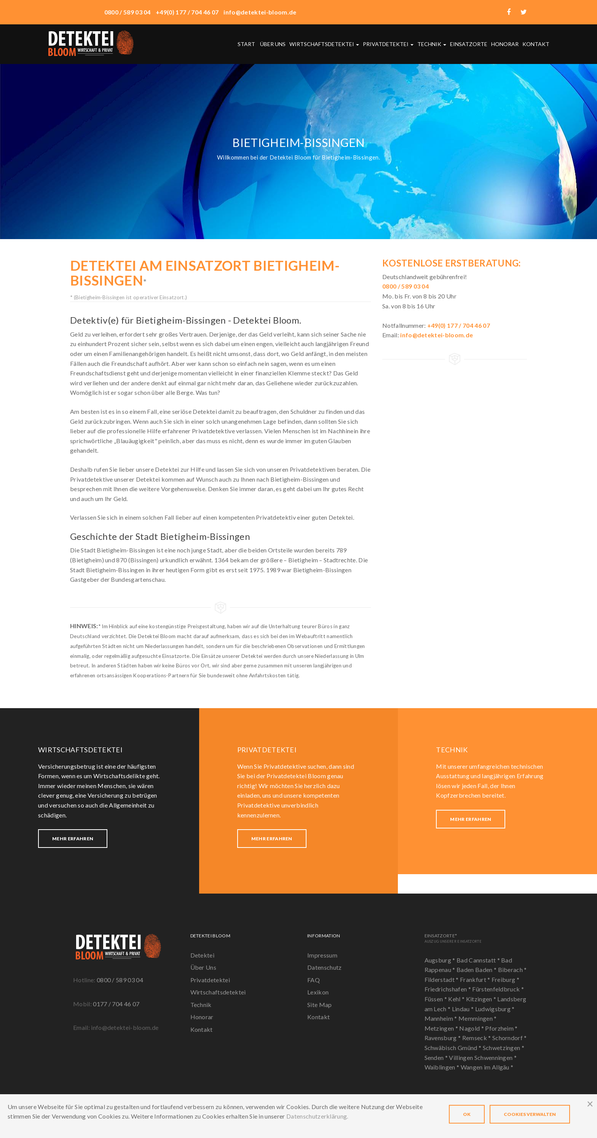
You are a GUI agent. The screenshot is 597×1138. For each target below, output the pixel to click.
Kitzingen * (482, 998)
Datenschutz (324, 967)
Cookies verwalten (530, 1114)
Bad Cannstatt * (479, 960)
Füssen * (437, 998)
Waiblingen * (443, 1067)
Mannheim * (442, 1018)
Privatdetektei (388, 44)
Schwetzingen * (503, 1047)
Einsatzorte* (453, 938)
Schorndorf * (509, 1037)
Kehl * (457, 998)
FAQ (313, 979)
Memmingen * (477, 1018)
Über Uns (203, 967)
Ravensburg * (443, 1037)
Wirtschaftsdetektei (324, 44)
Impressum (322, 955)
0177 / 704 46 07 (116, 1003)
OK (467, 1114)
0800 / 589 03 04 (120, 979)
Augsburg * (441, 960)
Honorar (505, 44)
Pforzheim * (501, 1028)
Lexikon (318, 992)
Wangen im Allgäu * (487, 1067)
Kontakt (535, 44)
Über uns (273, 44)
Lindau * (463, 1008)
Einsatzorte (468, 44)
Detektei (202, 955)
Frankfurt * (476, 979)
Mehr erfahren (72, 838)
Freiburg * (505, 979)
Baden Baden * (477, 969)
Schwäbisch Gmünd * (454, 1047)
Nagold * (472, 1028)
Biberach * (512, 969)
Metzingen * (442, 1028)
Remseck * (477, 1037)
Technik (431, 44)
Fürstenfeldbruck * (498, 989)
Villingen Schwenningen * (483, 1057)
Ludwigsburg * (495, 1008)
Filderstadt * (442, 979)
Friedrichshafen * (448, 989)
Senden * (437, 1057)
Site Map (319, 1004)
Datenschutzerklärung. (317, 1116)
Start (246, 44)
